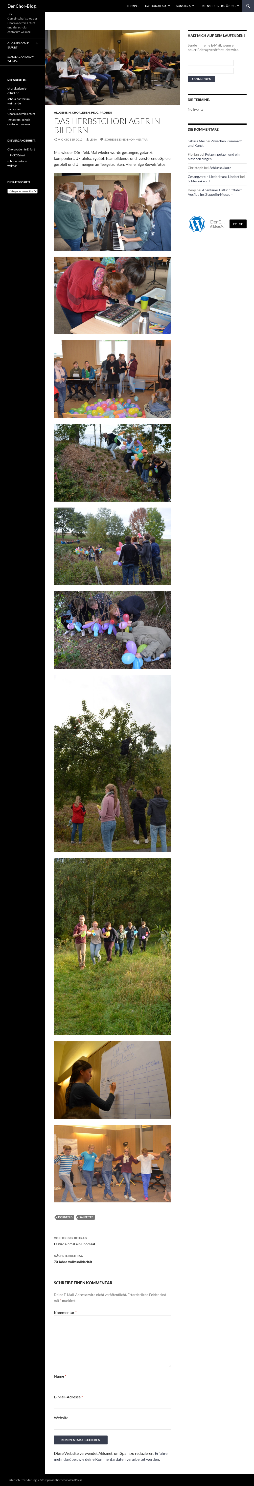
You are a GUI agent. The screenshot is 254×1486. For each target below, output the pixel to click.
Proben (106, 112)
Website (61, 1417)
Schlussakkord (220, 168)
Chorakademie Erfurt (18, 45)
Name (60, 1376)
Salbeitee (86, 1217)
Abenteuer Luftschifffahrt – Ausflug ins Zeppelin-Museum (216, 192)
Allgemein (62, 112)
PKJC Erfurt (17, 155)
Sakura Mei (196, 141)
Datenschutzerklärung (218, 5)
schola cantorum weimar (20, 58)
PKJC (94, 112)
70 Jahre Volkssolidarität (112, 1258)
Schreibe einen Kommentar (126, 139)
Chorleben (81, 112)
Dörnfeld (65, 1217)
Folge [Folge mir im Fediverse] (238, 224)
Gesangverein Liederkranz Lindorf (213, 176)
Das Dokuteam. (155, 5)
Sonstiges (183, 5)
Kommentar (65, 1312)
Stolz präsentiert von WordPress (61, 1480)
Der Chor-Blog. (22, 6)
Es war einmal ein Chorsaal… (112, 1240)
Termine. (133, 5)
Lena (93, 139)
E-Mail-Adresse (68, 1396)
